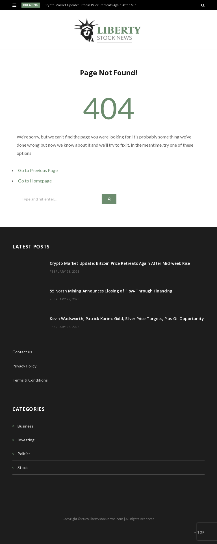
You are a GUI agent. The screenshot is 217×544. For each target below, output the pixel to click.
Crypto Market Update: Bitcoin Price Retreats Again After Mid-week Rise (93, 5)
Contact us (22, 351)
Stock (23, 467)
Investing (26, 439)
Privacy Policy (24, 366)
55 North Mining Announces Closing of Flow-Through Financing (111, 291)
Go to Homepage (35, 180)
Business (26, 426)
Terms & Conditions (30, 380)
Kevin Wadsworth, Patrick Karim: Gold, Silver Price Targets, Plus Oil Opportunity (127, 318)
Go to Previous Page (38, 170)
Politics (24, 453)
